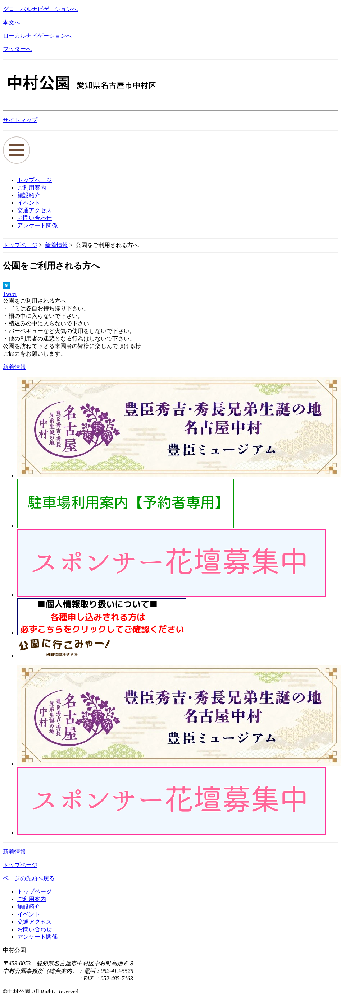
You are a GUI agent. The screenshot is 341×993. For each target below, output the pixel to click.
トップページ (20, 245)
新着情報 (56, 245)
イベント (28, 914)
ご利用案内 (31, 899)
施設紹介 (28, 907)
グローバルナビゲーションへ (40, 9)
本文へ (11, 22)
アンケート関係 (37, 937)
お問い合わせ (34, 929)
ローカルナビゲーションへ (37, 36)
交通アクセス (34, 922)
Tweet (10, 294)
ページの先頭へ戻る (29, 878)
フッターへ (17, 49)
